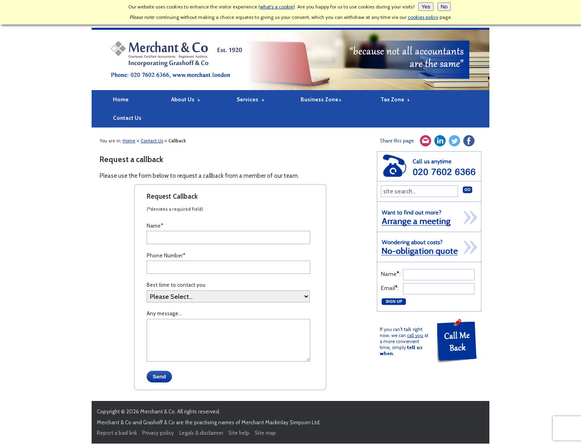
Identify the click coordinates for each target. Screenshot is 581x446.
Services (247, 99)
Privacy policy (158, 433)
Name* (155, 225)
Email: (390, 288)
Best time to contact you (176, 285)
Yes (425, 7)
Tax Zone (392, 99)
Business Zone (319, 99)
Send (159, 377)
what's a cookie (276, 7)
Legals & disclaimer (201, 433)
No (444, 7)
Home (121, 99)
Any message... (164, 313)
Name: (391, 273)
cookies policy (423, 17)
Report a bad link (117, 433)
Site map (265, 433)
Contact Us (127, 118)
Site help (239, 433)
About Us (182, 99)
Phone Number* (166, 255)
